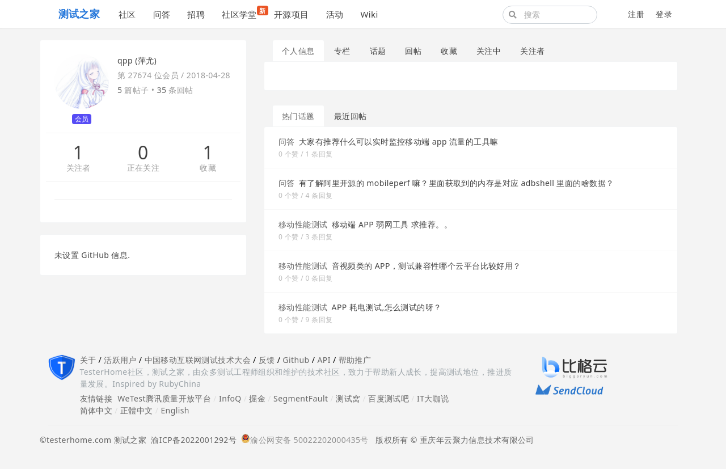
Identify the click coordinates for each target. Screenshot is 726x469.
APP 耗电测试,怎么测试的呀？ (387, 307)
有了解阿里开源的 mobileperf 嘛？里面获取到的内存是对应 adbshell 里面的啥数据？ (456, 183)
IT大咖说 (433, 398)
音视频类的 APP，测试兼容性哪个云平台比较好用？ (426, 265)
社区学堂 (243, 13)
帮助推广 (355, 359)
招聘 (196, 14)
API (323, 359)
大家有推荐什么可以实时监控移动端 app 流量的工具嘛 (399, 141)
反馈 (267, 359)
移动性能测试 (303, 224)
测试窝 (348, 398)
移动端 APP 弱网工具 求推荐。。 (392, 224)
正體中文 (136, 410)
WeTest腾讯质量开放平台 (164, 398)
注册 (636, 14)
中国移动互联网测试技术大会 (198, 359)
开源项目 (291, 14)
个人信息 (298, 50)
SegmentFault (300, 398)
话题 (378, 50)
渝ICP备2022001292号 (191, 439)
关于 (88, 359)
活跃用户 (120, 359)
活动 (335, 14)
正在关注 (143, 168)
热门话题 (298, 116)
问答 (162, 14)
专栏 (342, 50)
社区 (127, 14)
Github (295, 359)
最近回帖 (350, 116)
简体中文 (96, 410)
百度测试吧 (388, 398)
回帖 (413, 50)
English (175, 410)
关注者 (78, 168)
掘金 (257, 398)
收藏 (208, 168)
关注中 (488, 50)
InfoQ (230, 398)
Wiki (369, 14)
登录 (664, 14)
